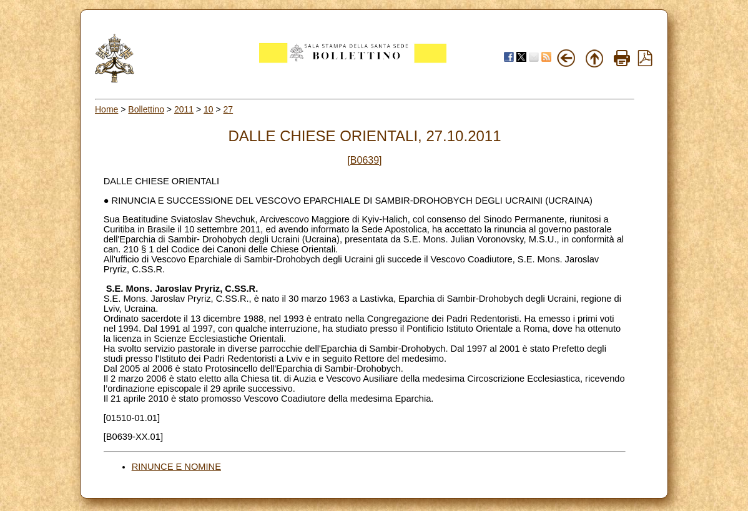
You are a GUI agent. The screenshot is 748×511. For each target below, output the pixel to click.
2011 (184, 109)
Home (106, 109)
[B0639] (364, 160)
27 (229, 109)
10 (209, 109)
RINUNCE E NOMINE (176, 467)
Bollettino (146, 109)
